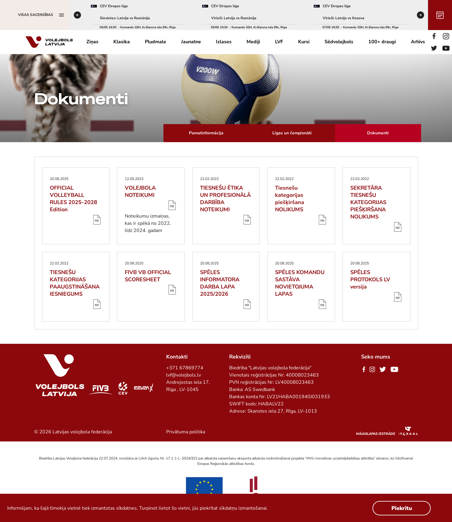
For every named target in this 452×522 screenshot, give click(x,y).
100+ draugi (382, 41)
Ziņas (92, 41)
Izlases (224, 41)
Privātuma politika (185, 432)
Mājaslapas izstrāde (375, 433)
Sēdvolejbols (339, 41)
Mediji (253, 41)
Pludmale (155, 41)
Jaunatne (191, 41)
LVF (279, 41)
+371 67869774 (184, 368)
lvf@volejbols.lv (183, 375)
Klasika (121, 41)
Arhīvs (418, 41)
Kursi (304, 41)
